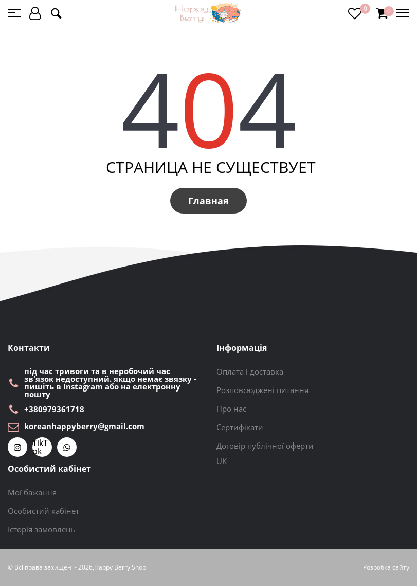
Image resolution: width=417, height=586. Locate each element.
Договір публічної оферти (265, 445)
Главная (208, 200)
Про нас (231, 408)
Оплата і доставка (249, 371)
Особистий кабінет (43, 511)
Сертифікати (239, 427)
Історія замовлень (42, 529)
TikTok (40, 447)
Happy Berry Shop (120, 567)
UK (221, 461)
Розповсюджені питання (262, 390)
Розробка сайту (386, 567)
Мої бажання (32, 492)
